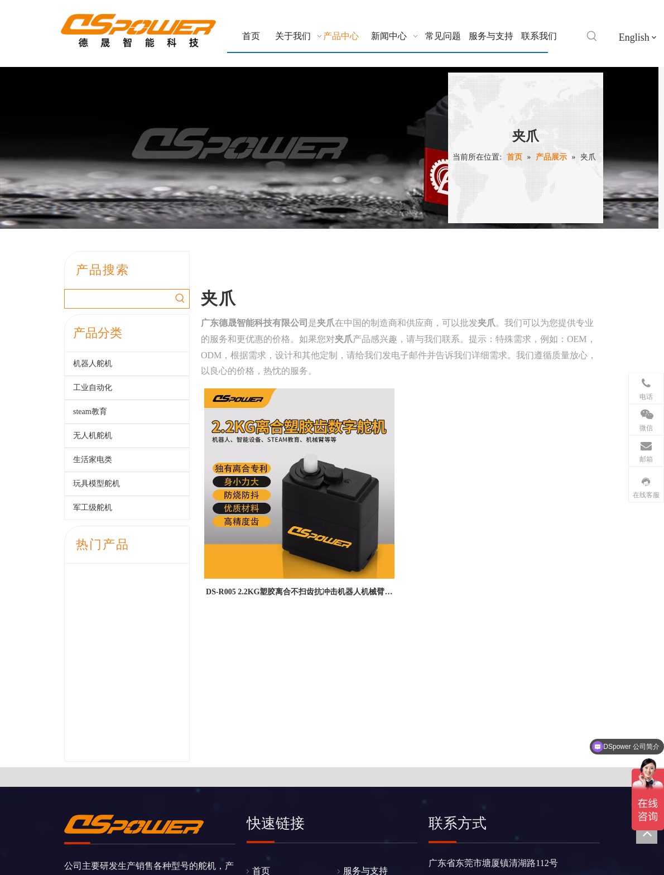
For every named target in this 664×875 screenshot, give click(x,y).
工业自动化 (92, 387)
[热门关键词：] (592, 36)
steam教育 (90, 411)
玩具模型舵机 (96, 483)
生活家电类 (92, 459)
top (646, 833)
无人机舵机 (92, 435)
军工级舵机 (92, 507)
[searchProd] (118, 299)
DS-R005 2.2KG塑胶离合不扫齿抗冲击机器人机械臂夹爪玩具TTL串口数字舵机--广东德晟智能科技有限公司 (299, 594)
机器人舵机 (92, 363)
